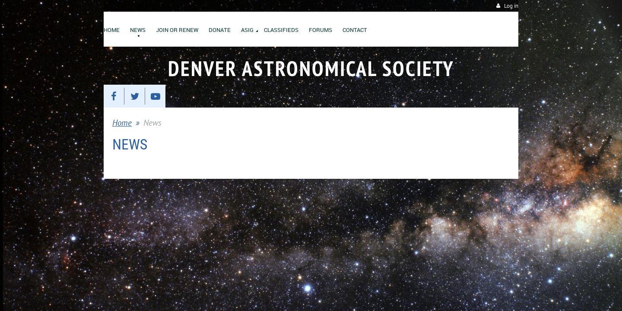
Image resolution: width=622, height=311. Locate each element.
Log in (511, 6)
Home (122, 122)
